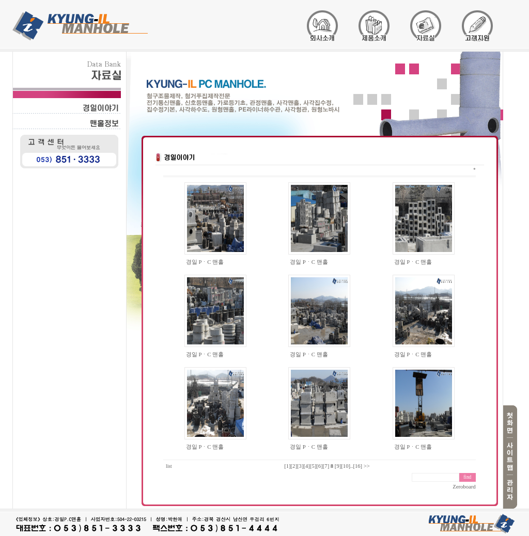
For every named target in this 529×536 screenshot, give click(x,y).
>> (367, 466)
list (169, 466)
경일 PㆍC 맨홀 (205, 262)
